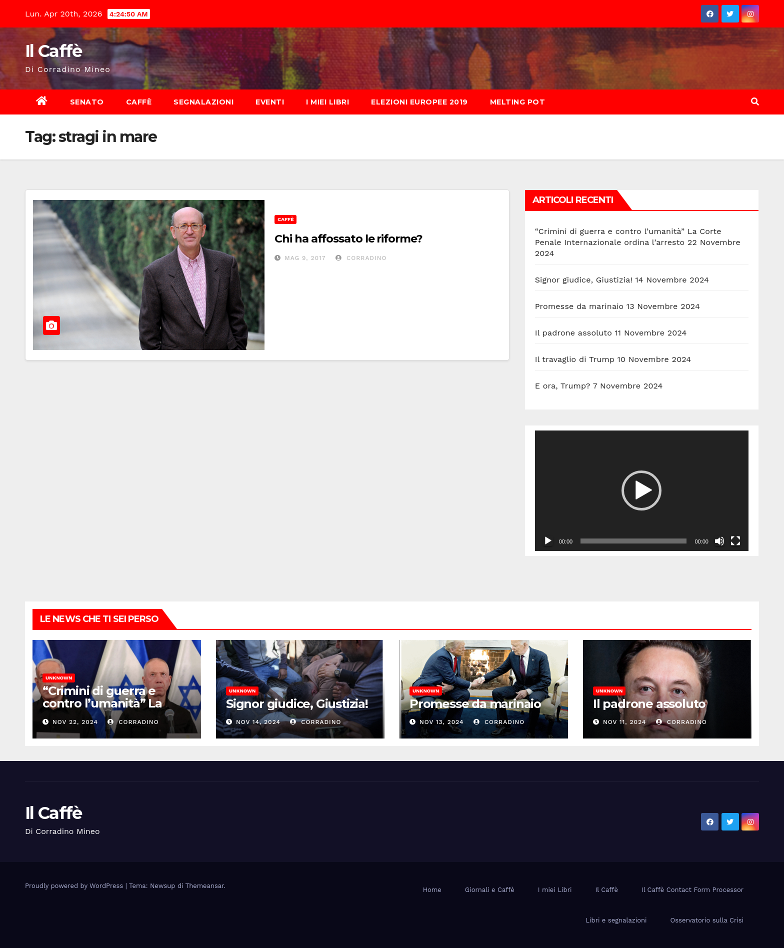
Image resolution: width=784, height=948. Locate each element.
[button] (755, 101)
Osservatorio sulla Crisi (707, 920)
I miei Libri (327, 102)
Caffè (139, 102)
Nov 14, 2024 (258, 722)
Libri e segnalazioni (616, 920)
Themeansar (205, 886)
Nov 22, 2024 (75, 722)
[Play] (548, 541)
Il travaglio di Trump (575, 359)
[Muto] (719, 541)
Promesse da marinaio (579, 306)
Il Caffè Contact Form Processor (693, 890)
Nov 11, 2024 (624, 722)
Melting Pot (518, 102)
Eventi (270, 102)
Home (432, 890)
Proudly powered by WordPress (75, 886)
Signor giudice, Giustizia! (583, 279)
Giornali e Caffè (489, 890)
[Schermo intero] (735, 541)
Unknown (59, 677)
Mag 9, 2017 (305, 258)
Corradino (361, 258)
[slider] (633, 541)
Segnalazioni (204, 102)
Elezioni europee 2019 (419, 102)
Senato (87, 102)
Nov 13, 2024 (442, 722)
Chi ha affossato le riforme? (348, 239)
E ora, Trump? (562, 385)
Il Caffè (53, 51)
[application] (641, 490)
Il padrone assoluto (573, 333)
